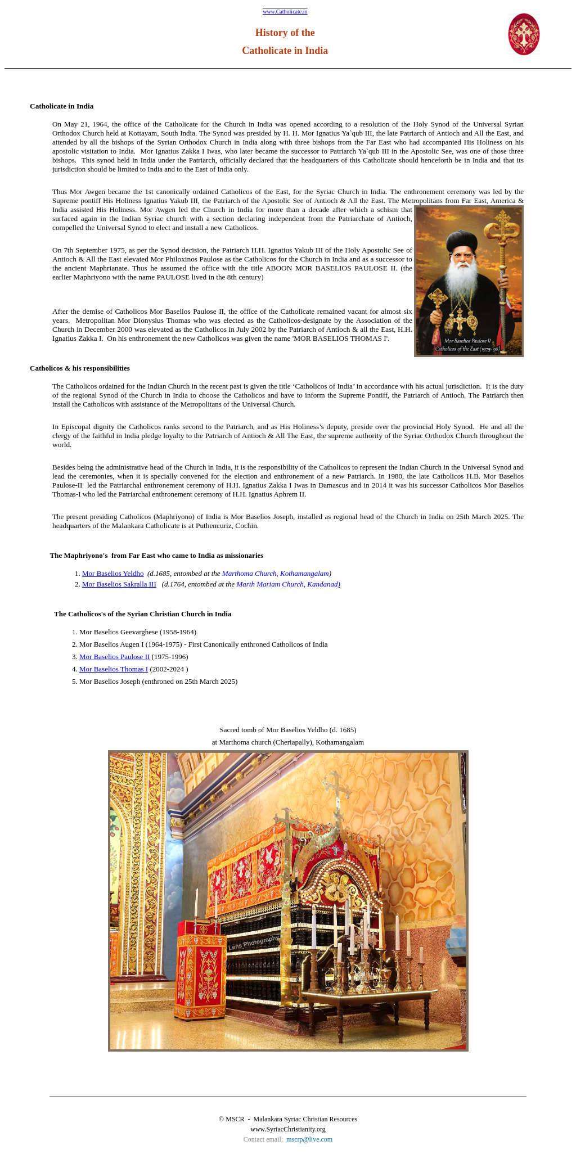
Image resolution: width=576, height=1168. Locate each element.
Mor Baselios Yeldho (112, 573)
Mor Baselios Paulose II (114, 656)
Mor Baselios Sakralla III (119, 584)
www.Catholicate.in (285, 11)
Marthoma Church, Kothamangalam (275, 573)
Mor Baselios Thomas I (113, 669)
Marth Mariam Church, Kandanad (287, 584)
